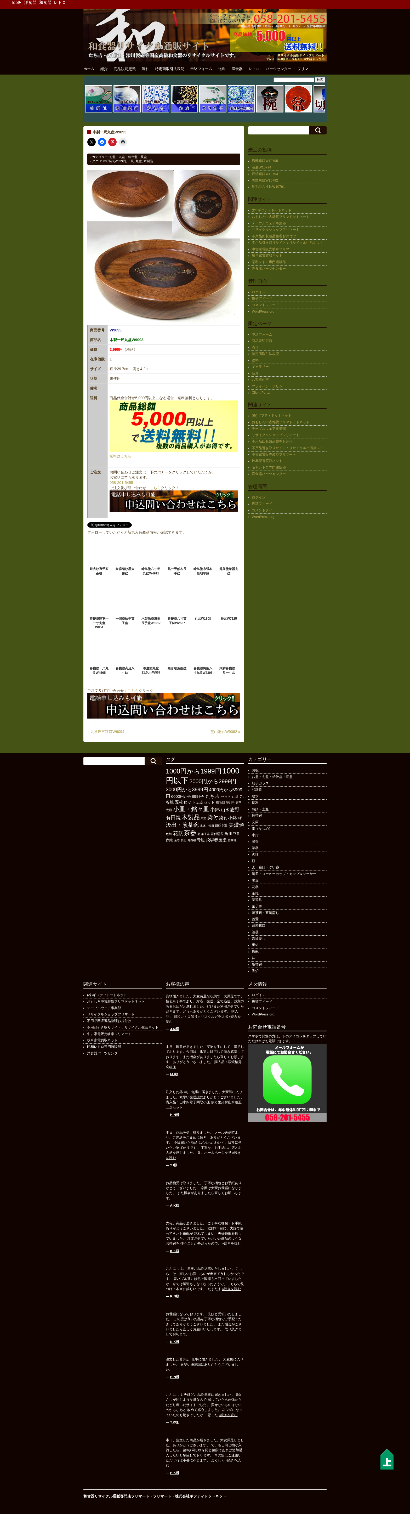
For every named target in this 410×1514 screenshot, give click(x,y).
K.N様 (174, 1296)
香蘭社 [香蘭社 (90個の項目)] (232, 840)
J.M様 (174, 1029)
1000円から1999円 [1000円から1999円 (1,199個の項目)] (193, 771)
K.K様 (174, 1251)
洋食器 (30, 2)
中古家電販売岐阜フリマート (274, 249)
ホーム (88, 69)
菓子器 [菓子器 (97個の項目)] (205, 833)
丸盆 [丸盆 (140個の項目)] (235, 797)
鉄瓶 (255, 951)
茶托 (255, 893)
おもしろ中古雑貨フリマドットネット (281, 217)
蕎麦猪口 (258, 926)
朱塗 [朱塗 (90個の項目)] (203, 818)
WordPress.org (263, 311)
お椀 (255, 770)
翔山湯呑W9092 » (225, 732)
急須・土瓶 (260, 809)
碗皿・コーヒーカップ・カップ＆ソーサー (284, 874)
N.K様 (174, 1342)
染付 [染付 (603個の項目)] (212, 817)
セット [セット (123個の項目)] (226, 797)
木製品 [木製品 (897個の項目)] (191, 817)
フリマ (302, 69)
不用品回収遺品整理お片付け (274, 236)
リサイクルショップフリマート (275, 229)
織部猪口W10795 (265, 161)
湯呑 (255, 841)
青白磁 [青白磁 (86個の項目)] (191, 840)
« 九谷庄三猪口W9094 (105, 732)
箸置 (255, 880)
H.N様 (174, 1115)
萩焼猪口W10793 (265, 174)
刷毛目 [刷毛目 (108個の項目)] (220, 802)
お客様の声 (260, 380)
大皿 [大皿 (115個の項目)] (169, 810)
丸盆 (138, 161)
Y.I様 (173, 1165)
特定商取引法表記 (169, 69)
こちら (155, 488)
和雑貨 (257, 790)
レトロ (60, 2)
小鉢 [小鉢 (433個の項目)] (215, 809)
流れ (145, 69)
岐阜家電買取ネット (267, 255)
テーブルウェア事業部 (269, 223)
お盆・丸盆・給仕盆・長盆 (128, 157)
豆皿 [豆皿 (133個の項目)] (236, 834)
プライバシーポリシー (269, 386)
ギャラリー (260, 367)
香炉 (255, 971)
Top (14, 2)
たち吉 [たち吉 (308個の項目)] (213, 796)
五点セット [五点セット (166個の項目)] (205, 802)
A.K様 (174, 1205)
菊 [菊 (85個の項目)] (198, 833)
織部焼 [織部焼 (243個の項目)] (221, 825)
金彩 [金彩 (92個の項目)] (177, 840)
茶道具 (257, 900)
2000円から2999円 (113, 161)
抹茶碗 (257, 815)
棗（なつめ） (262, 829)
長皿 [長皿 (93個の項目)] (183, 840)
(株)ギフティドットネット (272, 210)
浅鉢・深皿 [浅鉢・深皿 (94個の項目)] (207, 825)
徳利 (255, 803)
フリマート (162, 1496)
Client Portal (261, 392)
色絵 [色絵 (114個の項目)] (169, 834)
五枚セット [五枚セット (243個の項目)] (185, 802)
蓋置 (255, 919)
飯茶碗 (257, 965)
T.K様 (174, 1422)
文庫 (255, 822)
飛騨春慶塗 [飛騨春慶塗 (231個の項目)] (216, 839)
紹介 (104, 69)
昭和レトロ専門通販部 (269, 262)
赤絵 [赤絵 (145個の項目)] (169, 840)
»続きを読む (231, 1243)
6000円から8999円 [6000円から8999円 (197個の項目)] (188, 796)
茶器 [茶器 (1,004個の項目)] (190, 832)
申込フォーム (201, 69)
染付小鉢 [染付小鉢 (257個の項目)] (228, 817)
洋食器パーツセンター (269, 268)
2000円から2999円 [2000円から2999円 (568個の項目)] (213, 781)
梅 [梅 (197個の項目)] (240, 818)
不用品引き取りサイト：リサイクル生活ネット (287, 243)
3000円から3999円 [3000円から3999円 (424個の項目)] (187, 789)
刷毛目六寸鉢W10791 (268, 187)
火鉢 (255, 854)
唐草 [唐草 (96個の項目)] (238, 802)
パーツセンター (278, 69)
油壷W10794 (261, 167)
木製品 (148, 161)
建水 (255, 796)
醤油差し (258, 939)
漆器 (255, 848)
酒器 (255, 932)
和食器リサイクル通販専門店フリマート (116, 1496)
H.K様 (174, 1473)
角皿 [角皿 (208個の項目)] (228, 833)
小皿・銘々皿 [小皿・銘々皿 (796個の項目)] (191, 809)
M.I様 (174, 1074)
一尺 (131, 161)
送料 (222, 69)
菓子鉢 (257, 906)
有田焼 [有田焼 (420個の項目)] (173, 817)
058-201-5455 (121, 483)
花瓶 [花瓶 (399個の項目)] (178, 833)
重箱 (255, 945)
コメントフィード (265, 305)
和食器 (45, 2)
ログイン (258, 292)
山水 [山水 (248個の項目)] (225, 809)
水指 (255, 835)
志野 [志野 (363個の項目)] (235, 809)
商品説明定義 (125, 69)
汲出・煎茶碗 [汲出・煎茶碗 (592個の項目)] (182, 825)
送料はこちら (121, 456)
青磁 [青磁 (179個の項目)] (201, 840)
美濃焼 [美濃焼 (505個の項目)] (236, 825)
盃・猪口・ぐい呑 (265, 867)
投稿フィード (262, 298)
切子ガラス (260, 783)
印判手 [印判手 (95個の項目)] (230, 802)
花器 (255, 887)
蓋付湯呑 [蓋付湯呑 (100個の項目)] (217, 833)
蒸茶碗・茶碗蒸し (265, 913)
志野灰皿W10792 (265, 180)
